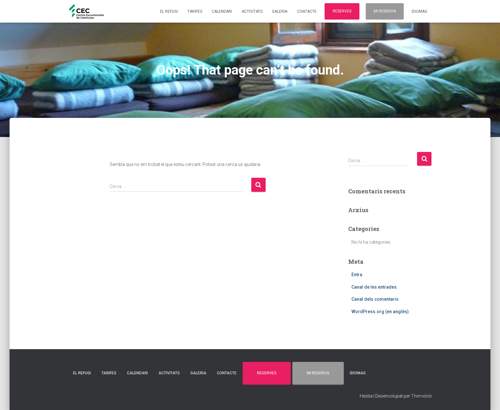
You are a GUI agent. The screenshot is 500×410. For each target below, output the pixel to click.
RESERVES (342, 11)
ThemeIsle (421, 396)
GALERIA (279, 11)
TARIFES (195, 11)
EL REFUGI (169, 11)
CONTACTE (307, 11)
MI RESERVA (385, 11)
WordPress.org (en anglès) (380, 311)
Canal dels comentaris (375, 299)
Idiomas (419, 11)
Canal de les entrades (374, 287)
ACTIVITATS (252, 11)
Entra (356, 274)
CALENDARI (222, 11)
